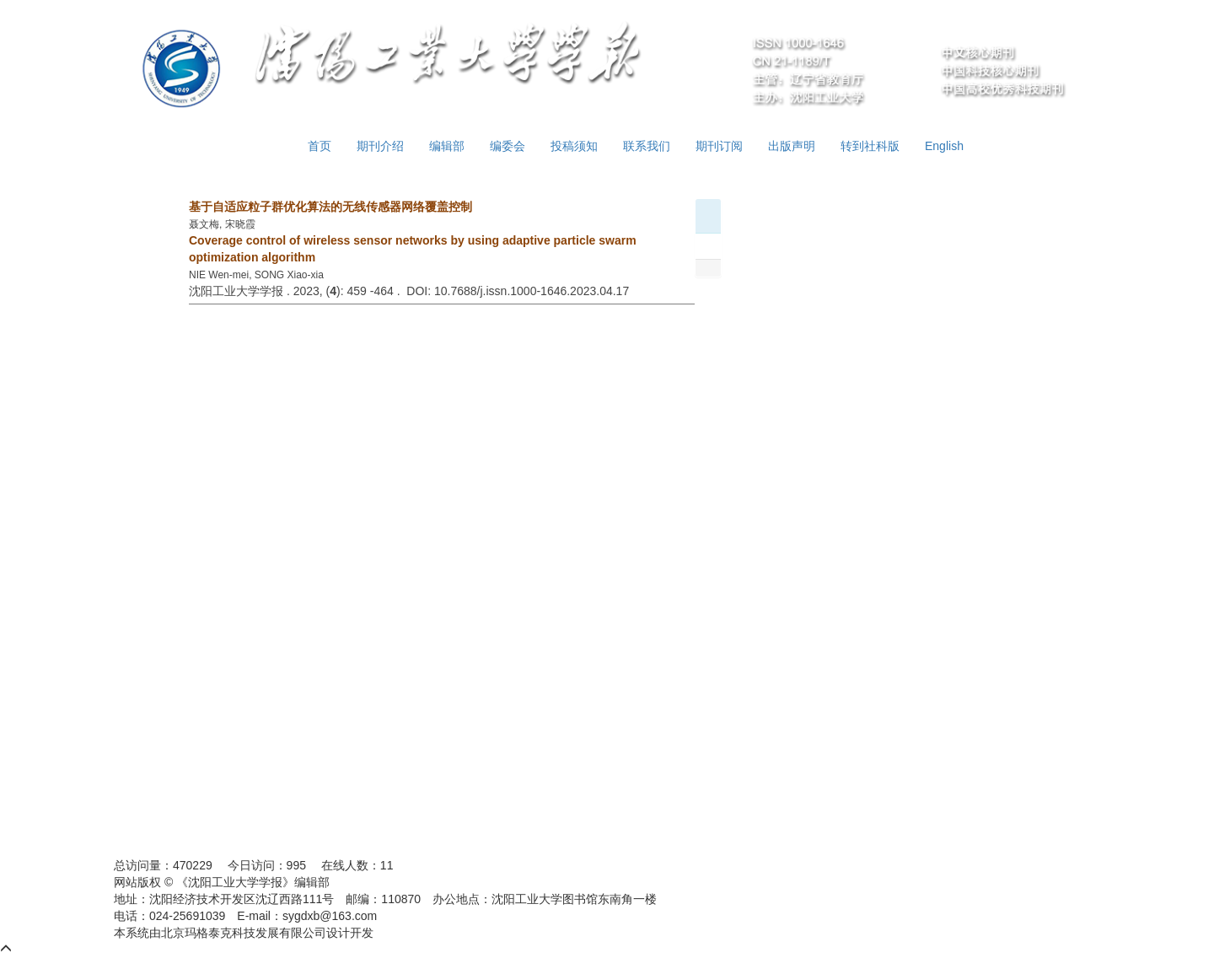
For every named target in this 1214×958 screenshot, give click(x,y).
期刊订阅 (719, 146)
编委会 (507, 146)
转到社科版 (870, 146)
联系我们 (646, 146)
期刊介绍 (380, 146)
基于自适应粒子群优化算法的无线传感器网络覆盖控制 (330, 206)
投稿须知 (574, 146)
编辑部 (447, 146)
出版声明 (791, 146)
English (944, 146)
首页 (319, 146)
